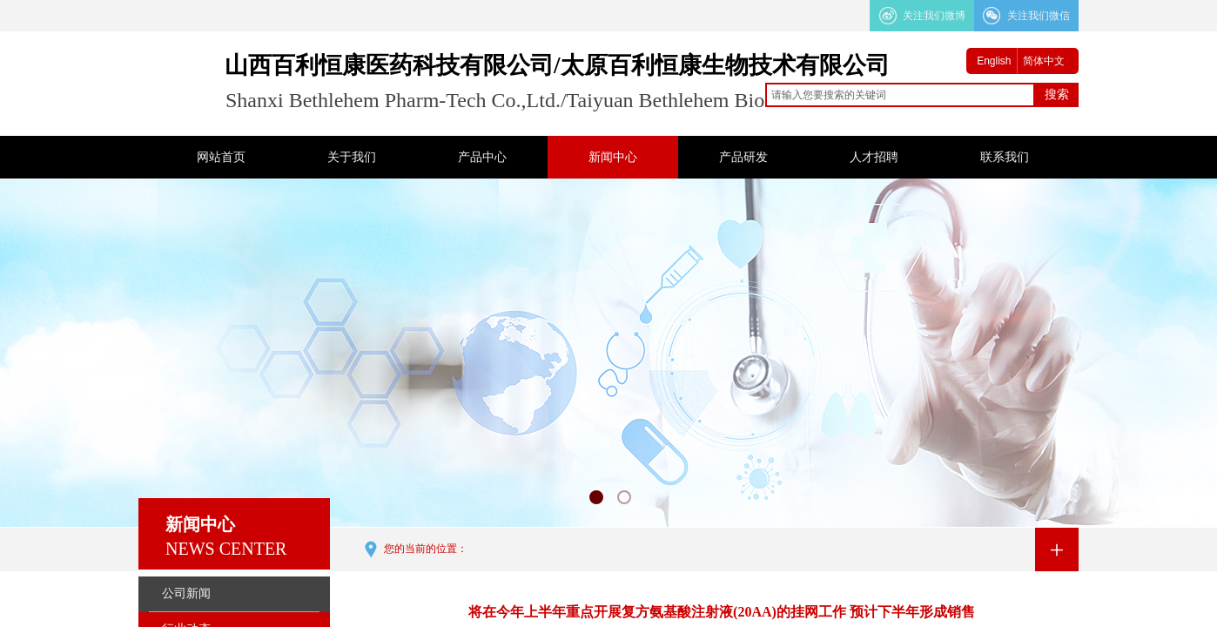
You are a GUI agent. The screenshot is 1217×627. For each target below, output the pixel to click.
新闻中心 (612, 157)
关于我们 (351, 157)
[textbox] (900, 95)
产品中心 (482, 157)
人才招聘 (874, 157)
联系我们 (1004, 157)
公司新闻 (186, 593)
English (994, 61)
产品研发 (743, 157)
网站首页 (221, 157)
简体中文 (1044, 61)
